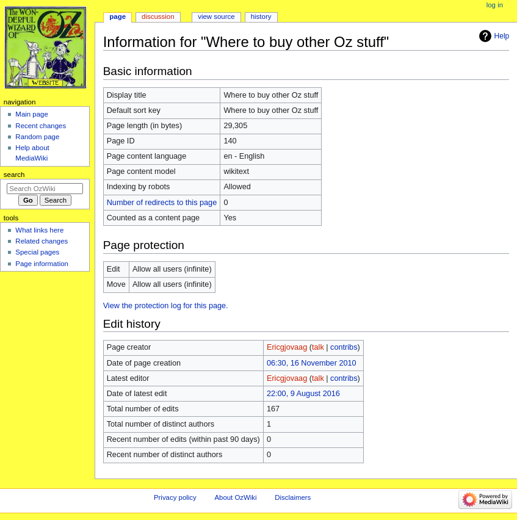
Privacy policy (175, 497)
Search (14, 174)
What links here (39, 230)
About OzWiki (235, 497)
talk (318, 347)
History (261, 16)
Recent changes (40, 125)
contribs (343, 347)
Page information (41, 263)
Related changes (41, 241)
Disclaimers (293, 497)
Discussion (158, 16)
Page (117, 16)
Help (502, 36)
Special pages (37, 252)
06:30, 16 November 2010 (311, 363)
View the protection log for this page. (165, 306)
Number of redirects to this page (162, 202)
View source (216, 16)
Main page (31, 114)
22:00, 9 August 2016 (303, 393)
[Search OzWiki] (45, 188)
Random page (37, 136)
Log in (494, 5)
